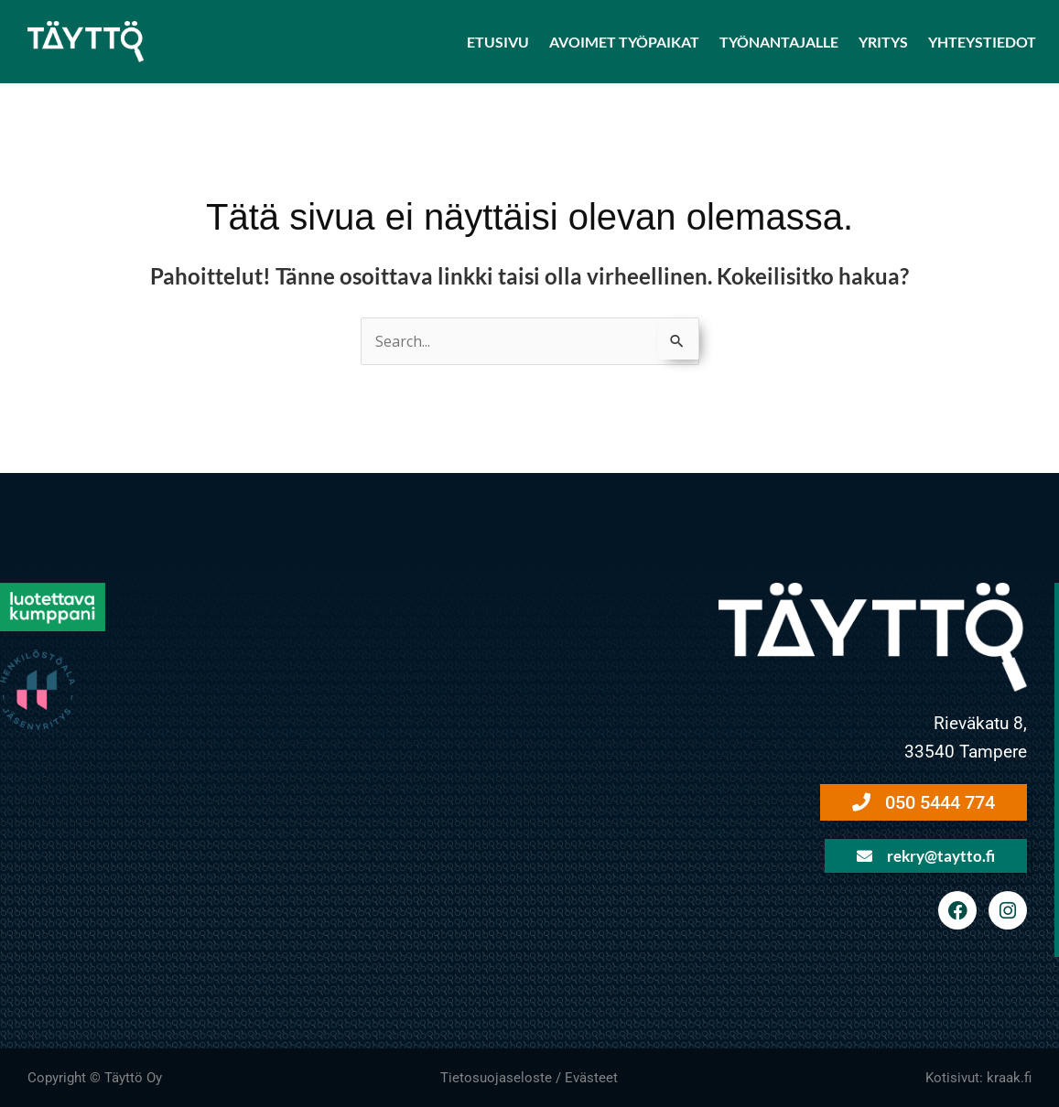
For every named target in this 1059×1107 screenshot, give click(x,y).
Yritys (883, 41)
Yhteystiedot (982, 41)
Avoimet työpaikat (624, 41)
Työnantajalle (778, 41)
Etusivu (498, 41)
